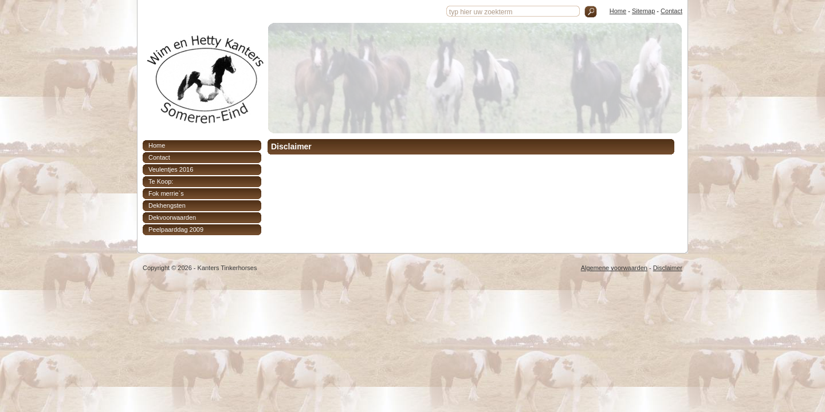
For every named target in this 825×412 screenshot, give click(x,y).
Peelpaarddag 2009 (175, 229)
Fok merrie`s (166, 193)
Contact (671, 10)
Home (618, 10)
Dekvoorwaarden (172, 217)
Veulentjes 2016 (170, 169)
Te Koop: (160, 181)
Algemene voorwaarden (614, 267)
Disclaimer (667, 267)
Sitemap (643, 10)
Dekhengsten (167, 205)
